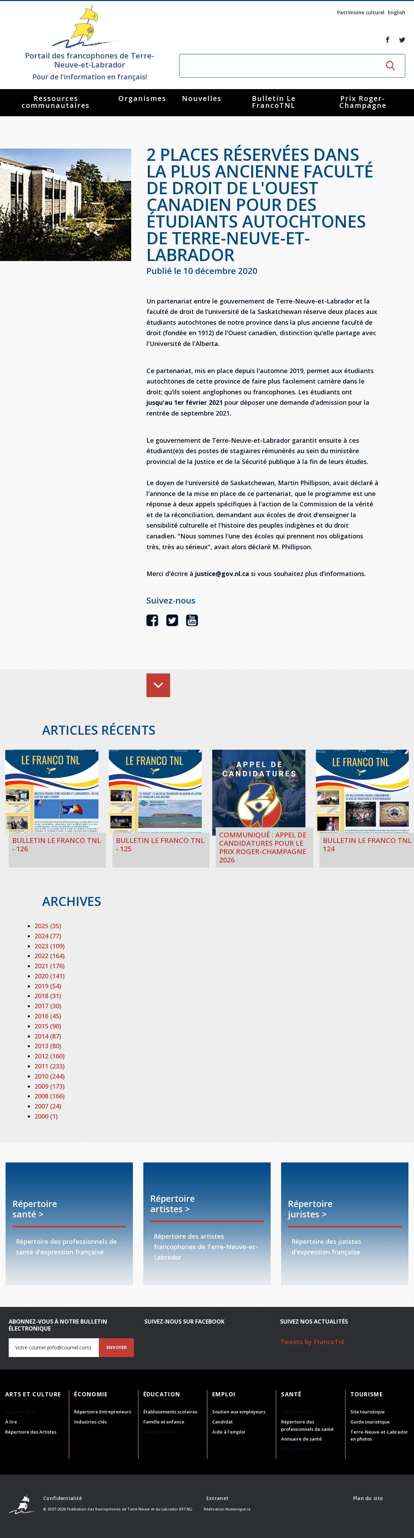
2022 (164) (49, 956)
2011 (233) (49, 1066)
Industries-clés (90, 1422)
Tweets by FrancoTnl (312, 1342)
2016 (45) (47, 1016)
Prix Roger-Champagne (363, 102)
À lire (11, 1422)
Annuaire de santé (301, 1439)
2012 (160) (49, 1056)
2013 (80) (47, 1046)
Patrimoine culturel (360, 12)
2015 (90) (47, 1026)
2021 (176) (49, 966)
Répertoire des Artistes (30, 1432)
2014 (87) (47, 1036)
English (396, 12)
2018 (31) (47, 996)
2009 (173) (49, 1086)
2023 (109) (49, 946)
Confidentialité (62, 1498)
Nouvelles (202, 98)
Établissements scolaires (170, 1412)
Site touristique (367, 1412)
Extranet (217, 1498)
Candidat (222, 1422)
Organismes (142, 98)
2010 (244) (49, 1076)
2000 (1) (46, 1116)
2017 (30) (47, 1006)
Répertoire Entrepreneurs (102, 1412)
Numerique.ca (237, 1509)
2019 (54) (47, 986)
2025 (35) (47, 926)
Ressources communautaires (56, 102)
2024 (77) (47, 936)
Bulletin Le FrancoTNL (274, 102)
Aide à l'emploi (228, 1432)
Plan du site (368, 1498)
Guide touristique (370, 1422)
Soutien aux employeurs (238, 1412)
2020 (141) (49, 976)
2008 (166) (49, 1096)
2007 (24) (47, 1106)
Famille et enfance (163, 1422)
